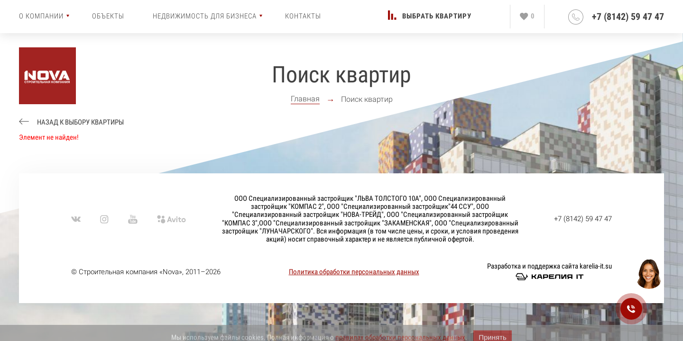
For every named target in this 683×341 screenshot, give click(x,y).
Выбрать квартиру (436, 16)
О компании (41, 16)
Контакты (303, 16)
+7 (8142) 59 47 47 (628, 16)
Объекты (108, 16)
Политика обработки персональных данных (354, 272)
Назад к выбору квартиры (80, 122)
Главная (305, 99)
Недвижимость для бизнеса (205, 16)
